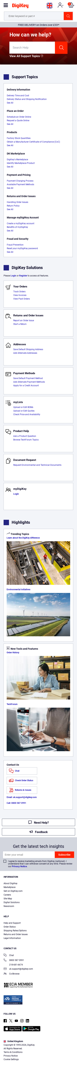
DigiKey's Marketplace (17, 159)
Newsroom (9, 906)
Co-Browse (11, 974)
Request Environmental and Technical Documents (37, 465)
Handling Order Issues (17, 202)
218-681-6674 (13, 964)
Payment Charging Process (20, 181)
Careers (7, 895)
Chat (9, 955)
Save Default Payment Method (28, 378)
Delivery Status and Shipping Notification (27, 99)
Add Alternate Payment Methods (29, 382)
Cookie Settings (11, 1059)
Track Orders (19, 291)
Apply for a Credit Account (26, 385)
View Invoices (19, 295)
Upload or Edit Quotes (23, 411)
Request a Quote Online (18, 120)
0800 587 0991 (14, 960)
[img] (20, 6)
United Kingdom (13, 1041)
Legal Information (12, 938)
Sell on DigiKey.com (13, 891)
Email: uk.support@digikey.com (22, 797)
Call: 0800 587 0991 (16, 803)
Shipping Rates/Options (15, 930)
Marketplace (9, 887)
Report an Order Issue (23, 320)
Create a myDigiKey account (20, 223)
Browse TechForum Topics (26, 439)
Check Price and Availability (26, 414)
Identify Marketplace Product (21, 163)
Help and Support (12, 923)
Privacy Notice (19, 866)
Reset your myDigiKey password (22, 248)
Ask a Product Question (24, 436)
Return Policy (13, 206)
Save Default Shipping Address (28, 349)
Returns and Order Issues (16, 934)
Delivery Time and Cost (18, 95)
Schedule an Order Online (19, 117)
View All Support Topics (25, 56)
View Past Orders (21, 299)
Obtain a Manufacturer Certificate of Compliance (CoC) (33, 142)
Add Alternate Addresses (25, 353)
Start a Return (20, 324)
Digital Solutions (12, 902)
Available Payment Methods (20, 184)
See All (10, 103)
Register (23, 275)
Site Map (8, 898)
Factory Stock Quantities (19, 138)
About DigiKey (10, 883)
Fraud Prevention (15, 245)
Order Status (10, 927)
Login (13, 275)
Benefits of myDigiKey (17, 227)
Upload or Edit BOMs (23, 407)
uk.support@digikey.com (18, 969)
